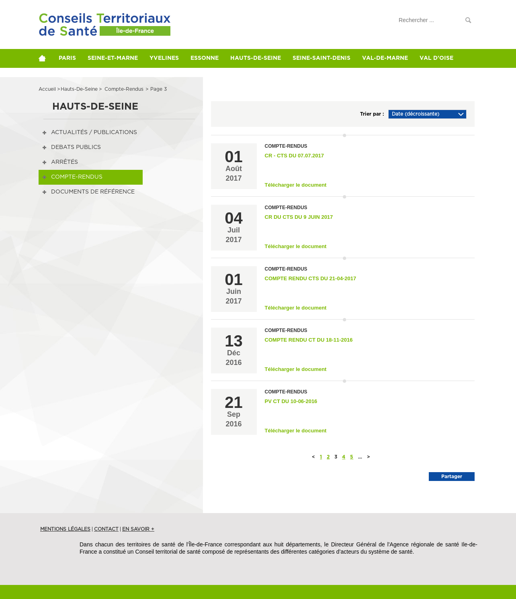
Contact (106, 529)
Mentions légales (65, 529)
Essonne (209, 58)
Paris (68, 58)
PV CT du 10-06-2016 (291, 401)
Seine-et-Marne (115, 58)
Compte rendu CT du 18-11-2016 (309, 340)
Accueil (47, 89)
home (46, 58)
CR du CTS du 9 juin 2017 (299, 217)
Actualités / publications (94, 132)
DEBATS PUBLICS (76, 147)
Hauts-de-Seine (261, 58)
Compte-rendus (76, 177)
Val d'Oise (446, 58)
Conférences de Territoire (90, 29)
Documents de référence (93, 192)
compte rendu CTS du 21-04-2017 (310, 278)
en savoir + (138, 529)
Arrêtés (64, 162)
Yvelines (167, 58)
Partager (451, 476)
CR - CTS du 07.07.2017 (294, 156)
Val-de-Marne (393, 58)
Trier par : (372, 114)
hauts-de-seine (79, 89)
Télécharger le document (296, 185)
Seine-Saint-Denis (328, 58)
